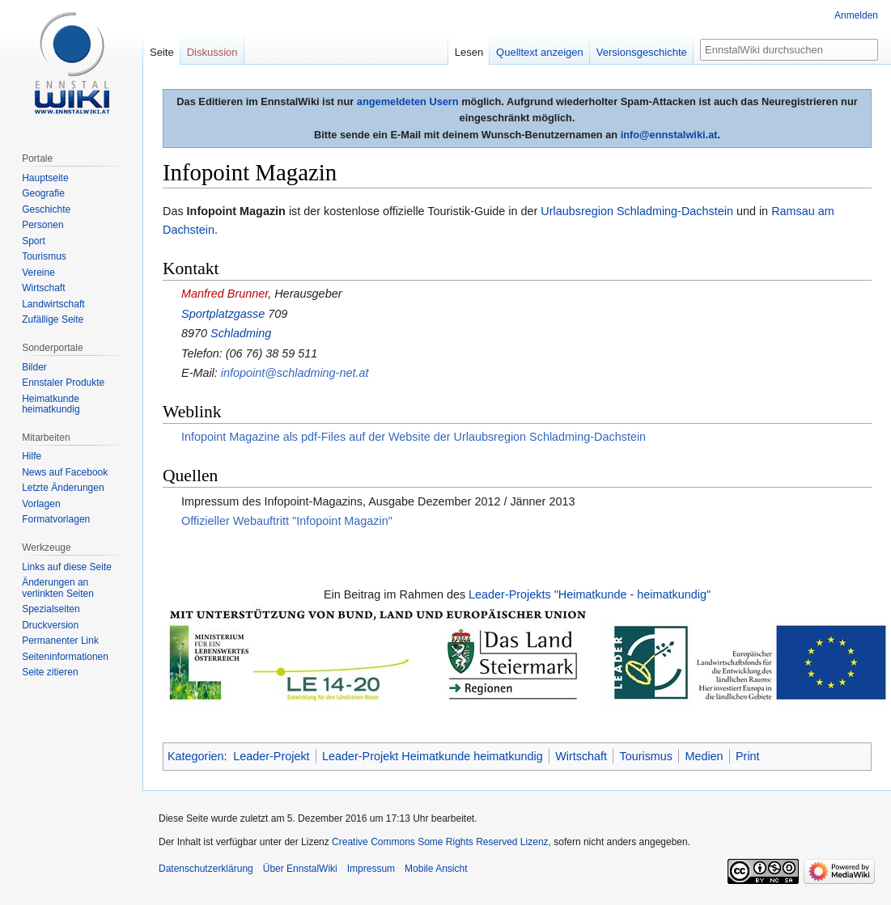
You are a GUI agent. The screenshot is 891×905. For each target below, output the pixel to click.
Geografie (43, 193)
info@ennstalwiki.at (669, 135)
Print (748, 756)
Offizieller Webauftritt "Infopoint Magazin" (286, 520)
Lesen (469, 52)
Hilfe (31, 456)
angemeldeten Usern (408, 101)
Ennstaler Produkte (63, 382)
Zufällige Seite (52, 319)
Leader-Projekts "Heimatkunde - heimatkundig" (590, 594)
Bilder (34, 367)
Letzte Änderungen (63, 487)
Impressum (371, 868)
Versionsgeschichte (641, 52)
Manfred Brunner (224, 293)
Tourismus (645, 756)
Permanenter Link (60, 640)
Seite (162, 52)
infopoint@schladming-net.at (295, 372)
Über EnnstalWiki (300, 868)
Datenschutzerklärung (206, 868)
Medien (704, 756)
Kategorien (196, 756)
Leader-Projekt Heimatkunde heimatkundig (432, 756)
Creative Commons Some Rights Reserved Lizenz (440, 842)
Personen (42, 224)
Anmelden (856, 15)
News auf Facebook (65, 472)
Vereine (38, 272)
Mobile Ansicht (436, 868)
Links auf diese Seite (67, 567)
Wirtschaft (581, 756)
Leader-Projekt (271, 756)
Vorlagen (41, 504)
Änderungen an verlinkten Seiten (58, 588)
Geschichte (46, 209)
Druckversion (50, 625)
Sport (33, 241)
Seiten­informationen (65, 656)
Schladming (240, 333)
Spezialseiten (50, 609)
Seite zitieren (50, 672)
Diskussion (212, 52)
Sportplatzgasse (223, 313)
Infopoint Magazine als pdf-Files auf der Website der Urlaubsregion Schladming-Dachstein (413, 436)
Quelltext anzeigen (539, 52)
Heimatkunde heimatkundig (50, 404)
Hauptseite (45, 178)
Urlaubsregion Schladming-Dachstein (637, 211)
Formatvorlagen (56, 519)
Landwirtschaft (53, 304)
